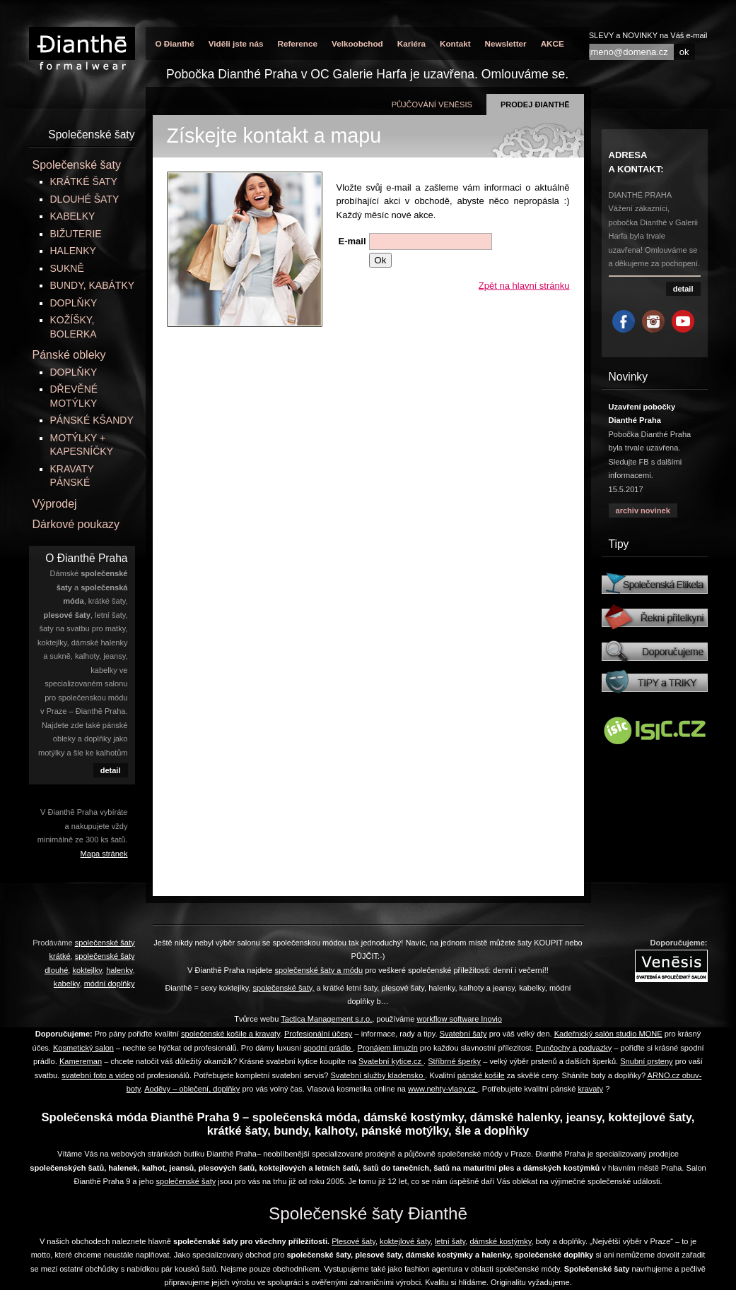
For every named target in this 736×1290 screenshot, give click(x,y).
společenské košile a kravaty (230, 1033)
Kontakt (455, 43)
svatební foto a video (98, 1075)
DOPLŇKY (74, 303)
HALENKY (73, 250)
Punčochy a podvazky (574, 1048)
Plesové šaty (353, 1241)
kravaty (591, 1089)
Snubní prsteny (646, 1061)
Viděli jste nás (236, 43)
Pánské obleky (69, 355)
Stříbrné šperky (454, 1061)
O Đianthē (175, 43)
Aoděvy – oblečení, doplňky (192, 1089)
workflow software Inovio (458, 1019)
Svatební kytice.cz (391, 1061)
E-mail (352, 241)
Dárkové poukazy (76, 524)
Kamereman (80, 1061)
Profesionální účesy (318, 1033)
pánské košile (481, 1075)
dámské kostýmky (500, 1241)
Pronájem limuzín (387, 1048)
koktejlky (87, 970)
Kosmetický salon (83, 1048)
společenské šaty (186, 1181)
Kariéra (411, 43)
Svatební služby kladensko (377, 1075)
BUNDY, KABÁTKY (92, 285)
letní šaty (450, 1241)
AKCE (552, 43)
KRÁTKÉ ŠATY (83, 181)
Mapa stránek (104, 853)
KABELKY (72, 216)
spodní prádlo (328, 1048)
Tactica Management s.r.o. (326, 1019)
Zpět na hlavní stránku (524, 285)
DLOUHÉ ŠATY (84, 199)
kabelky (67, 983)
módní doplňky (109, 983)
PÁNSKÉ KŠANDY (92, 420)
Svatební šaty (463, 1033)
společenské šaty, (284, 988)
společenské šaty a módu (318, 970)
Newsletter (506, 43)
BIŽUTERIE (76, 233)
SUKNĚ (67, 268)
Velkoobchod (357, 43)
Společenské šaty (77, 165)
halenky (119, 970)
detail (110, 770)
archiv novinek (643, 510)
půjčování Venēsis (432, 104)
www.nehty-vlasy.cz (443, 1089)
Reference (297, 43)
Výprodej (55, 504)
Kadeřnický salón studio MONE (608, 1033)
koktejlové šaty (405, 1241)
